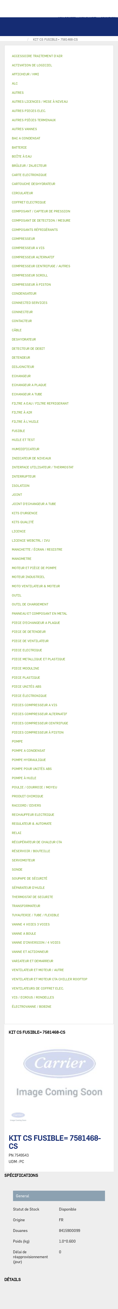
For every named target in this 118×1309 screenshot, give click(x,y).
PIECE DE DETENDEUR (29, 631)
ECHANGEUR (21, 376)
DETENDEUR (21, 357)
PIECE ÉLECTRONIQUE (29, 695)
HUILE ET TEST (23, 440)
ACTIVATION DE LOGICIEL (32, 65)
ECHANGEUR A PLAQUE (29, 385)
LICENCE (19, 531)
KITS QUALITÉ (23, 522)
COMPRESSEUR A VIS (28, 248)
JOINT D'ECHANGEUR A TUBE (34, 504)
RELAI (16, 833)
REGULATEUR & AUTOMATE (32, 823)
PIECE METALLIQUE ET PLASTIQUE (38, 659)
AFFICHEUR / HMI (25, 74)
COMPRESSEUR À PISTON (31, 284)
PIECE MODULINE (25, 668)
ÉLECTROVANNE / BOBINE (31, 1006)
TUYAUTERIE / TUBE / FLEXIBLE (35, 915)
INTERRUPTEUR (24, 476)
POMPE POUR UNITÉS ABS (32, 769)
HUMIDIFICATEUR (25, 449)
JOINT (17, 494)
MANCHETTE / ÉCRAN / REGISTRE (37, 549)
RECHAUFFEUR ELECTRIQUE (33, 814)
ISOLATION (21, 485)
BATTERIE (19, 147)
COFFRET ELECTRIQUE (29, 202)
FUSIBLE (18, 431)
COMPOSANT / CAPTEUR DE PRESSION (41, 211)
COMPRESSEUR (23, 238)
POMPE (17, 741)
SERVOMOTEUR (23, 860)
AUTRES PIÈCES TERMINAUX (34, 120)
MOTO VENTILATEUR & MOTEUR (36, 586)
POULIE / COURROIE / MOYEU (34, 787)
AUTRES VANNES (24, 129)
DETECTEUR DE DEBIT (28, 348)
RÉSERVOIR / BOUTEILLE (31, 851)
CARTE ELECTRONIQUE (29, 175)
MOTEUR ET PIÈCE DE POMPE (34, 568)
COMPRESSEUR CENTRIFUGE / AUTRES (41, 266)
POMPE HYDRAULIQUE (29, 760)
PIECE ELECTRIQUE (27, 650)
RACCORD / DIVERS (26, 805)
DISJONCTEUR (23, 367)
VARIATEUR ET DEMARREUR (32, 961)
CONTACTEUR (22, 321)
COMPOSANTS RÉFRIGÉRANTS (35, 229)
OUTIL (16, 595)
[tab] (59, 56)
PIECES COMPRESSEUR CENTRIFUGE (40, 723)
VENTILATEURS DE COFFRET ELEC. (38, 988)
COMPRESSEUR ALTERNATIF (33, 257)
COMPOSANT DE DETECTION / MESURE (41, 220)
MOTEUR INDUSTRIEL (28, 577)
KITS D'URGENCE (25, 513)
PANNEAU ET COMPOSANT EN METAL (39, 613)
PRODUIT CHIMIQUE (27, 796)
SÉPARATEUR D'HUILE (28, 887)
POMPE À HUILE (24, 778)
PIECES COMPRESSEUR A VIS (34, 705)
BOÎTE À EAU (22, 156)
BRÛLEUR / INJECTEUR (29, 165)
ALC (15, 83)
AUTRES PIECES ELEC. (29, 111)
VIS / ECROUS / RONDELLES (33, 997)
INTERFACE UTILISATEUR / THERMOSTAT (42, 467)
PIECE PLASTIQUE (26, 677)
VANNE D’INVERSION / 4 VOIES (36, 942)
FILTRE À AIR (22, 412)
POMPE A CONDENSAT (28, 750)
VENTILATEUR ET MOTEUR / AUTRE (38, 970)
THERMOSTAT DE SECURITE (32, 897)
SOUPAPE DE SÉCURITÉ (29, 878)
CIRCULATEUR (22, 193)
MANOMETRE (22, 558)
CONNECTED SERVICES (29, 302)
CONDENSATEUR (24, 293)
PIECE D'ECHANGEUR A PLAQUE (36, 622)
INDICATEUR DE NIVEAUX (31, 458)
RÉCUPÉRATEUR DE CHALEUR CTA (37, 842)
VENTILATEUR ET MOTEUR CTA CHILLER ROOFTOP (49, 979)
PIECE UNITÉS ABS (26, 686)
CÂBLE (17, 330)
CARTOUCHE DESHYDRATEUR (33, 184)
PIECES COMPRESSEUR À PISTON (38, 732)
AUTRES (18, 92)
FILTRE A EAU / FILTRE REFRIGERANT (40, 403)
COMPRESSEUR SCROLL (30, 275)
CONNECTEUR (22, 312)
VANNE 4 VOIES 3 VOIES (31, 924)
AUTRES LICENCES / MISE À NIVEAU (40, 101)
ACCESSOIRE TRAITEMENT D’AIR (37, 56)
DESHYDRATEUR (24, 339)
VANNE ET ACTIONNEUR (30, 951)
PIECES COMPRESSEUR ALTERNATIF (39, 714)
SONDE (17, 869)
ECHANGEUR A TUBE (27, 394)
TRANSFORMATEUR (26, 906)
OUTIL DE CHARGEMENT (30, 604)
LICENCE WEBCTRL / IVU (31, 540)
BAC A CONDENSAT (26, 138)
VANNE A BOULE (24, 933)
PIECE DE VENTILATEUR (30, 641)
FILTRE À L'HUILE (25, 421)
